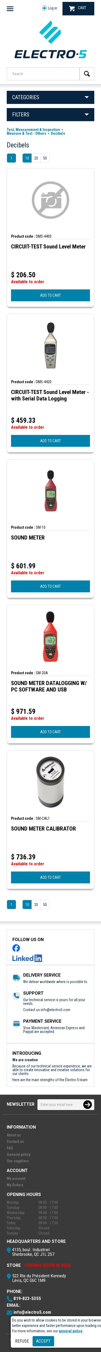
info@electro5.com (55, 1010)
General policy (18, 1154)
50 (45, 158)
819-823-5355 (27, 1298)
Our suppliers (18, 1161)
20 (36, 158)
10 (27, 158)
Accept (43, 1341)
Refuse (22, 1341)
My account (16, 1178)
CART (77, 8)
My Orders (15, 1185)
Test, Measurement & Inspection (33, 129)
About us (14, 1135)
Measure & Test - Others (26, 133)
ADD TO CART (50, 295)
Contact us (15, 1141)
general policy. (71, 1331)
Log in (49, 8)
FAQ (10, 1148)
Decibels (58, 133)
